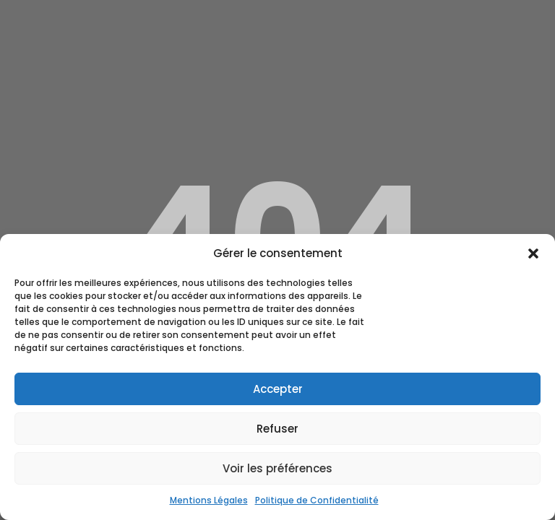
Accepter (278, 388)
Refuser (277, 428)
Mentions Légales (209, 500)
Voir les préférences (277, 468)
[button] (533, 253)
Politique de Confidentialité (317, 500)
